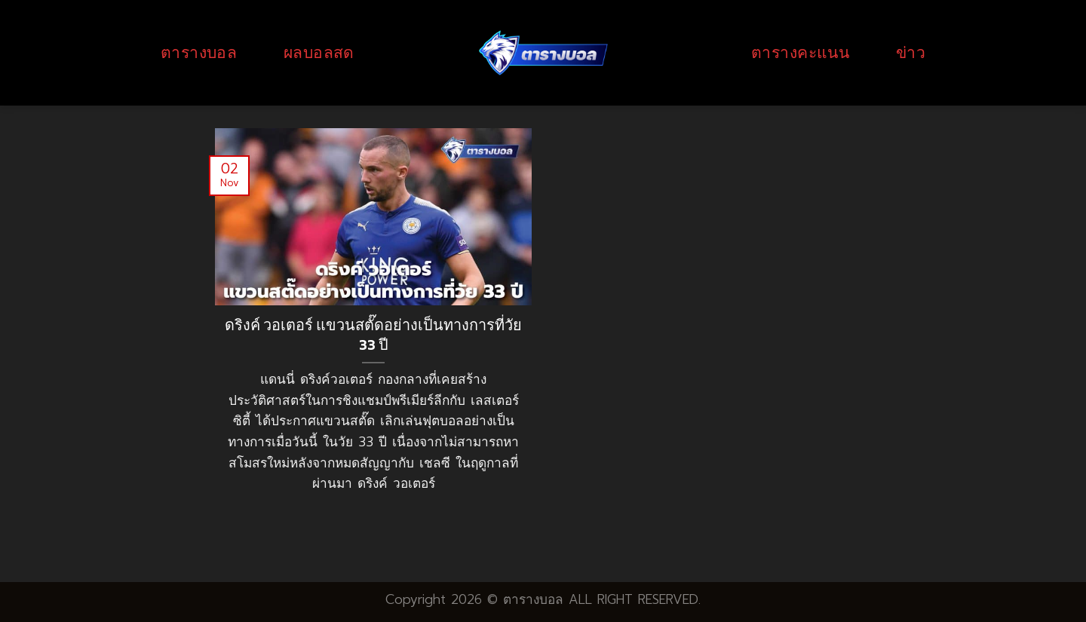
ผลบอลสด (319, 52)
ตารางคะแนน (800, 52)
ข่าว (910, 52)
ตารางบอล (199, 52)
